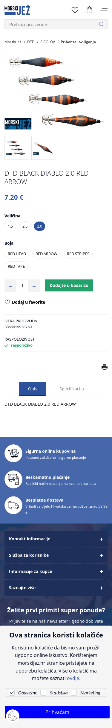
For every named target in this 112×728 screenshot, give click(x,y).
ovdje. (73, 678)
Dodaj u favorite (25, 302)
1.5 (10, 226)
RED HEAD (17, 253)
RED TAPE (16, 266)
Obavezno (27, 693)
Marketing (90, 693)
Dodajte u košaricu (69, 285)
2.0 (39, 226)
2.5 (24, 226)
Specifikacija (71, 389)
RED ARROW (46, 253)
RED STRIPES (78, 253)
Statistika (58, 693)
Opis (32, 389)
